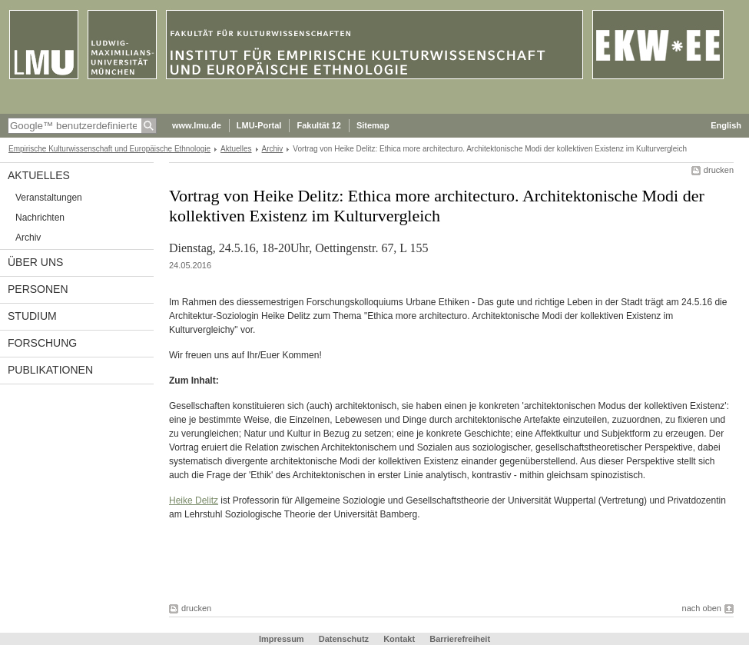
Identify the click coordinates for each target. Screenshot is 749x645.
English (726, 125)
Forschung (42, 343)
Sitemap (372, 125)
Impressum (281, 638)
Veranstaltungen (48, 197)
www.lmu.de (196, 125)
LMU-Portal (259, 125)
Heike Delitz (193, 500)
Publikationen (50, 370)
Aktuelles (236, 149)
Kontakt (399, 638)
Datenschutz (344, 638)
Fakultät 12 (318, 125)
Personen (38, 289)
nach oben (701, 608)
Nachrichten (40, 217)
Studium (32, 316)
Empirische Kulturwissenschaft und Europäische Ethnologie (109, 149)
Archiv (272, 149)
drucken (719, 170)
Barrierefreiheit (459, 638)
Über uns (35, 262)
